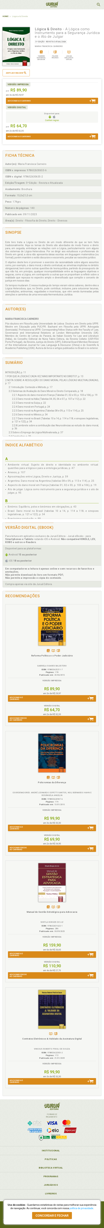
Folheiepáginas (58, 650)
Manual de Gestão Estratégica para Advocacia (52, 912)
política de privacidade (81, 1208)
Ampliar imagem (16, 73)
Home (5, 16)
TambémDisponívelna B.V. (53, 650)
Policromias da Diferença (52, 782)
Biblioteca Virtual (51, 1167)
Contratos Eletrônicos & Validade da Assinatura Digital (52, 1038)
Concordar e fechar (52, 1215)
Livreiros (51, 1193)
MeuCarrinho (90, 4)
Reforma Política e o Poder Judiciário (52, 655)
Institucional (51, 1150)
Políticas (51, 1159)
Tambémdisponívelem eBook (48, 650)
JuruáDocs (51, 1185)
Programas (51, 1176)
